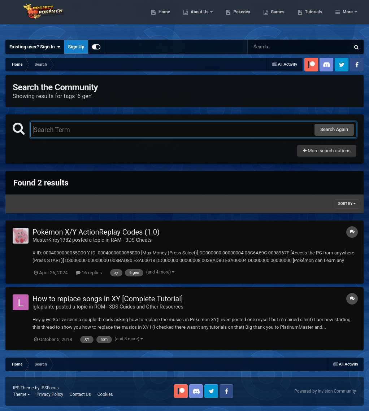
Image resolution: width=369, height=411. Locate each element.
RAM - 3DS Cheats (131, 240)
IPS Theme (23, 387)
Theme (21, 394)
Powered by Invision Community (325, 391)
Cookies (105, 394)
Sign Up (76, 46)
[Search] (280, 47)
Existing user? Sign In (34, 47)
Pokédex (279, 18)
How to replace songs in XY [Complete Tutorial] (107, 298)
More (348, 18)
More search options (327, 150)
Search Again (334, 129)
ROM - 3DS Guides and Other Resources (138, 307)
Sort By (347, 204)
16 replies (89, 272)
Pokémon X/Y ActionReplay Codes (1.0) (96, 232)
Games (314, 18)
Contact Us (80, 394)
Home (201, 18)
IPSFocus (49, 387)
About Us (237, 18)
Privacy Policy (49, 394)
